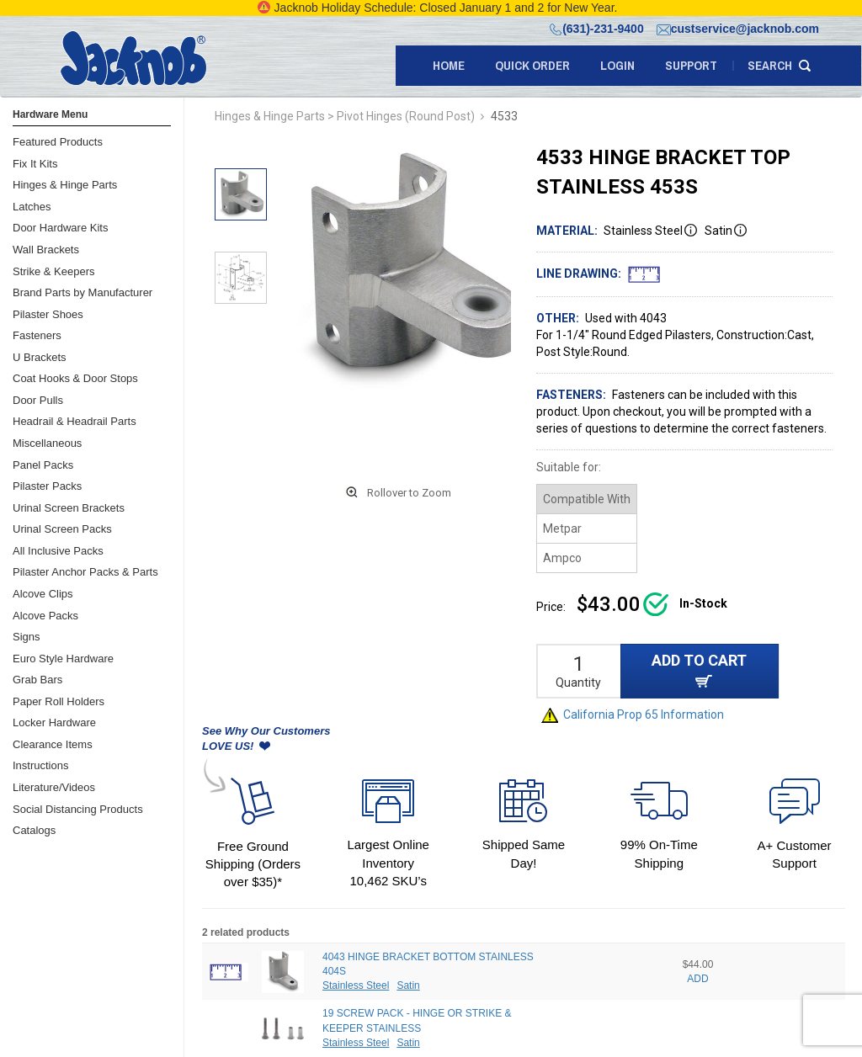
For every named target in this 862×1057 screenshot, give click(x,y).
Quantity (578, 682)
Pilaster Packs (47, 486)
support (691, 65)
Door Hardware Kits (60, 227)
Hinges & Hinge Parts (65, 184)
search (770, 65)
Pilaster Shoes (48, 314)
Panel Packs (43, 465)
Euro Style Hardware (63, 658)
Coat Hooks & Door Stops (75, 378)
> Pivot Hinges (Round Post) (401, 116)
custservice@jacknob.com (738, 28)
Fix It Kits (35, 163)
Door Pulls (38, 400)
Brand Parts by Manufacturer (82, 292)
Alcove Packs (45, 615)
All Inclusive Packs (58, 550)
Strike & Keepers (54, 271)
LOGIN (617, 65)
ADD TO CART (699, 669)
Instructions (40, 765)
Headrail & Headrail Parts (74, 421)
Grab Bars (37, 679)
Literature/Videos (54, 787)
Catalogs (34, 830)
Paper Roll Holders (58, 701)
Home (449, 65)
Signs (26, 636)
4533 (504, 116)
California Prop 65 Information (632, 714)
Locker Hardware (54, 722)
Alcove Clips (43, 593)
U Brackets (40, 357)
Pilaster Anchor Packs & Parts (85, 572)
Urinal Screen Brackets (69, 508)
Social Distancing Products (78, 809)
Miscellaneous (47, 443)
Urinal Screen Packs (62, 529)
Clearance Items (53, 744)
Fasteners (37, 335)
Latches (32, 206)
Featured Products (58, 141)
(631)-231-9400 (597, 28)
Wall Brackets (46, 249)
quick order (532, 65)
